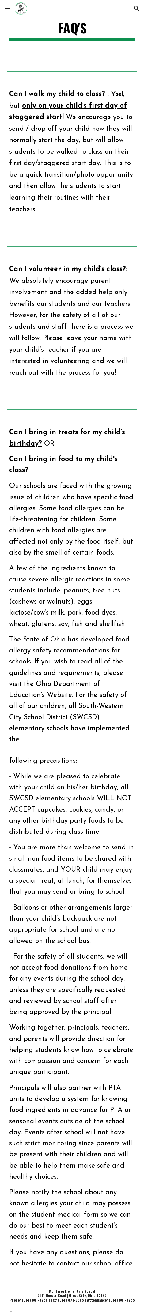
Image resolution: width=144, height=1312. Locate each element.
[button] (7, 8)
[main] (72, 30)
